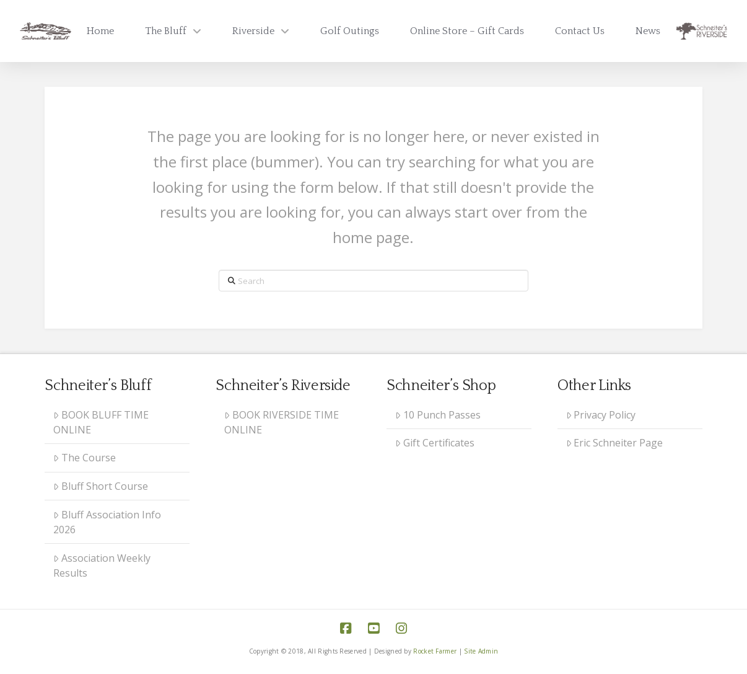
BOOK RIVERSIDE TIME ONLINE (281, 422)
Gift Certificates (434, 443)
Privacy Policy (601, 415)
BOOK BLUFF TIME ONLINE (101, 422)
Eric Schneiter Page (614, 443)
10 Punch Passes (438, 415)
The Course (84, 457)
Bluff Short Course (100, 486)
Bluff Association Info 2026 (107, 522)
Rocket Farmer (434, 651)
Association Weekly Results (102, 565)
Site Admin (481, 651)
